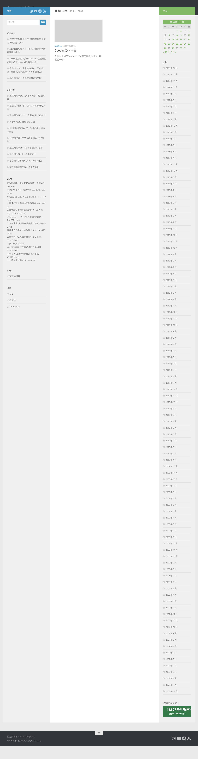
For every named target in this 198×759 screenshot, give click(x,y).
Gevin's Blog (15, 319)
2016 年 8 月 (171, 145)
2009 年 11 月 (172, 485)
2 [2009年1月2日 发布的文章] (180, 43)
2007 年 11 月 (172, 633)
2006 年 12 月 (172, 704)
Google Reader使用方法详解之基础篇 (24, 259)
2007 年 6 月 (171, 665)
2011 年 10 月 (172, 337)
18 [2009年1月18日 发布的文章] (189, 52)
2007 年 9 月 (171, 646)
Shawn (12, 71)
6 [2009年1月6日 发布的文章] (169, 48)
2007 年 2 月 (171, 691)
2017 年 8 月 (171, 112)
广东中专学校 (16, 51)
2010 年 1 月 (171, 472)
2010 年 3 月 (171, 459)
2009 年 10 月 (172, 492)
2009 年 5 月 (171, 524)
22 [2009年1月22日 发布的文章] (177, 56)
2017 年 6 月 (171, 125)
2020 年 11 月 (172, 87)
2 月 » (173, 64)
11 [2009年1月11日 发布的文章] (189, 48)
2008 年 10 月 (172, 569)
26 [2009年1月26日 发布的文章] (165, 61)
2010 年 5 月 (171, 447)
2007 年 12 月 (172, 626)
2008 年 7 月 (171, 588)
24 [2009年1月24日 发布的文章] (185, 56)
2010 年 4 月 (171, 453)
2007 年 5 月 (171, 671)
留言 (9, 256)
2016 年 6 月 (171, 157)
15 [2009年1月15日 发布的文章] (177, 52)
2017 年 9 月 (171, 106)
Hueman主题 (36, 753)
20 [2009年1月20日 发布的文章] (169, 56)
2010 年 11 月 (172, 408)
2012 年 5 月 (171, 292)
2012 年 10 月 (172, 260)
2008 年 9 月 (171, 575)
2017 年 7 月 (171, 119)
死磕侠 (13, 313)
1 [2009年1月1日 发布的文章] (177, 43)
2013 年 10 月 (172, 183)
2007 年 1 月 (171, 697)
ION (11, 306)
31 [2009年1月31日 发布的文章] (185, 61)
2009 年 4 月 (171, 530)
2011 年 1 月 (171, 395)
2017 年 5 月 (171, 132)
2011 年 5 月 (171, 369)
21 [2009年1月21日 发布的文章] (173, 56)
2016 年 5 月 (171, 164)
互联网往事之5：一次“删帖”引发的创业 (28, 128)
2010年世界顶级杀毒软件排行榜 (22, 236)
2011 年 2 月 (171, 389)
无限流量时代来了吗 (32, 91)
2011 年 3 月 (171, 382)
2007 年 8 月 (171, 652)
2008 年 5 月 (171, 601)
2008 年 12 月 (172, 556)
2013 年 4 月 (171, 222)
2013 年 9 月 (171, 190)
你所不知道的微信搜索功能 (22, 134)
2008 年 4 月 (171, 607)
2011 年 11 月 (172, 331)
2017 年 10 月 (172, 100)
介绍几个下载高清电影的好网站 (21, 216)
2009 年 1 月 (171, 549)
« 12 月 (166, 64)
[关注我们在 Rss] (44, 23)
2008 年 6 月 (171, 594)
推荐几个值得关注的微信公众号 (21, 243)
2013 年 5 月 (171, 215)
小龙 (12, 91)
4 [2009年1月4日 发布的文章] (188, 43)
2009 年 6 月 (171, 517)
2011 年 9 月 (171, 344)
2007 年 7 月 (171, 659)
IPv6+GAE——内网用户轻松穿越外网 (24, 229)
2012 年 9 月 (171, 267)
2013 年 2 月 (171, 235)
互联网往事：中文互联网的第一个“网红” (25, 196)
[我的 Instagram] (31, 23)
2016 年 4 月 (171, 170)
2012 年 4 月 (171, 299)
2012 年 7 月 (171, 280)
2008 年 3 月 (171, 614)
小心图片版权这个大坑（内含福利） (26, 173)
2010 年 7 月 (171, 434)
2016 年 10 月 (172, 138)
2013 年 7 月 (171, 202)
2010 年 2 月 (171, 466)
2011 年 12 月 (172, 324)
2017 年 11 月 (172, 93)
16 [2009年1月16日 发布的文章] (181, 52)
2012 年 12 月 (172, 247)
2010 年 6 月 (171, 440)
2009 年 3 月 (171, 537)
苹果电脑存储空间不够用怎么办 (24, 179)
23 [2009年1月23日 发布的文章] (181, 56)
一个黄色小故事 (14, 273)
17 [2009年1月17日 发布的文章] (185, 52)
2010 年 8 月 (171, 427)
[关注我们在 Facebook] (40, 23)
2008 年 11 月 (172, 562)
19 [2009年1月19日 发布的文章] (165, 56)
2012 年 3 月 (171, 305)
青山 (12, 81)
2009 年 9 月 (171, 498)
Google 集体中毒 (66, 63)
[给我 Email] (35, 23)
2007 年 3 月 (171, 684)
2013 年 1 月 (171, 241)
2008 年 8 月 (171, 581)
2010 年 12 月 (172, 402)
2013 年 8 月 (171, 196)
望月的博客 (21, 9)
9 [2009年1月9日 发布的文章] (180, 48)
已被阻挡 (178, 723)
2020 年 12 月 (172, 80)
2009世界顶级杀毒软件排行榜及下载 (24, 249)
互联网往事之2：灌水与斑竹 (23, 167)
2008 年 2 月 (171, 620)
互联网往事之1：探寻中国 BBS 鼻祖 (26, 160)
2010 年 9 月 (171, 421)
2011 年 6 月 (171, 363)
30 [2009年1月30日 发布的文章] (181, 61)
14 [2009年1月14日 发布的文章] (173, 52)
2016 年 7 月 (171, 151)
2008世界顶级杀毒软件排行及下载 (23, 266)
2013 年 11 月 (172, 177)
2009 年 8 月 (171, 504)
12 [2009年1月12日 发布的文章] (165, 52)
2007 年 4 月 (171, 678)
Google (58, 58)
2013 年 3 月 (171, 228)
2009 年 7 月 (171, 511)
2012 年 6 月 (171, 286)
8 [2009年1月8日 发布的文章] (177, 48)
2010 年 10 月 (172, 414)
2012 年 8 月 (171, 273)
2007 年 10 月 (172, 639)
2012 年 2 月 (171, 312)
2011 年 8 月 (171, 350)
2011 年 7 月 (171, 357)
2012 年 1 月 (171, 318)
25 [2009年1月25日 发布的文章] (189, 56)
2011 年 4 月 (171, 376)
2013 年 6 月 (171, 209)
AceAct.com (15, 61)
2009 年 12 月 (172, 479)
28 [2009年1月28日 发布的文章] (173, 61)
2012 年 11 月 (172, 254)
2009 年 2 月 (171, 543)
